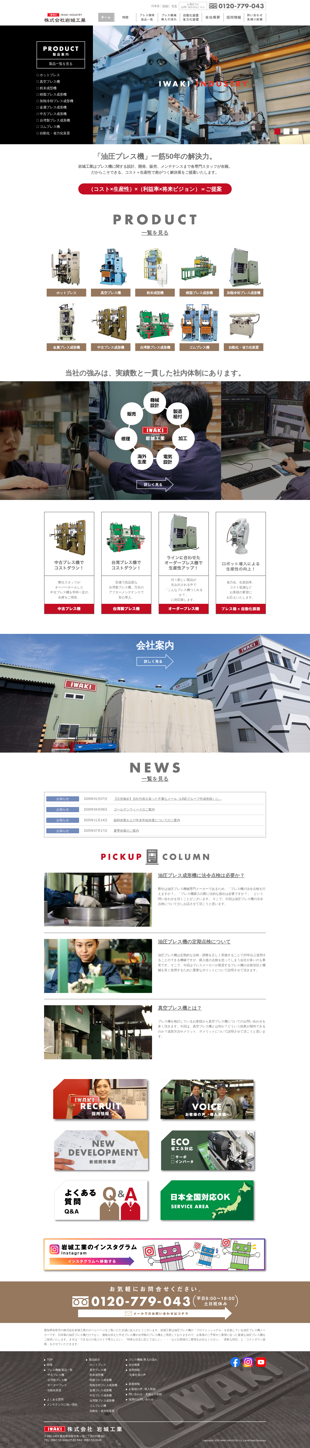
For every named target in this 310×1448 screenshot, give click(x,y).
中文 (174, 6)
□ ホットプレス (48, 75)
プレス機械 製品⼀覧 (60, 1369)
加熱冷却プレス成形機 (103, 1385)
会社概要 (134, 1364)
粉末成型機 (96, 1374)
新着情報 (134, 1383)
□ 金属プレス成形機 (51, 107)
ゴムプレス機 (98, 1405)
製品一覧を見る (61, 64)
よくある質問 (55, 1399)
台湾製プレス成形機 (102, 1400)
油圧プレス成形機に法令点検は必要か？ (201, 875)
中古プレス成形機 (101, 1395)
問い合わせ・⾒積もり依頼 (145, 1394)
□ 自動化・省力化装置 (53, 133)
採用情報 (134, 1369)
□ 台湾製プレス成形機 (53, 120)
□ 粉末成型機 (46, 88)
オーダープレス (57, 1385)
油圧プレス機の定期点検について (194, 941)
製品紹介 (94, 1359)
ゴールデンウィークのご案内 (134, 809)
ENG (166, 6)
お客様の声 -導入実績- (142, 1389)
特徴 (49, 1364)
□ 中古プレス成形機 (51, 114)
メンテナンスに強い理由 (62, 1404)
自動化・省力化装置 (102, 1410)
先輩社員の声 (137, 1374)
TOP (50, 1359)
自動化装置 (54, 1390)
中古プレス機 (55, 1374)
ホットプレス (98, 1364)
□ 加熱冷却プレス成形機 (55, 101)
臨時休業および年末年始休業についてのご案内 (147, 820)
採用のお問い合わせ (141, 1399)
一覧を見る (155, 233)
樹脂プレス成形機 (101, 1380)
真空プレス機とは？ (180, 1008)
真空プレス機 (98, 1369)
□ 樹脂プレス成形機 (51, 94)
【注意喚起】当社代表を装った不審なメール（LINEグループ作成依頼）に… (168, 798)
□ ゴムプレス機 (48, 127)
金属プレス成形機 (101, 1390)
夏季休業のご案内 (126, 830)
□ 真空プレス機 (48, 81)
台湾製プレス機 (57, 1380)
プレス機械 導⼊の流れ (143, 1359)
